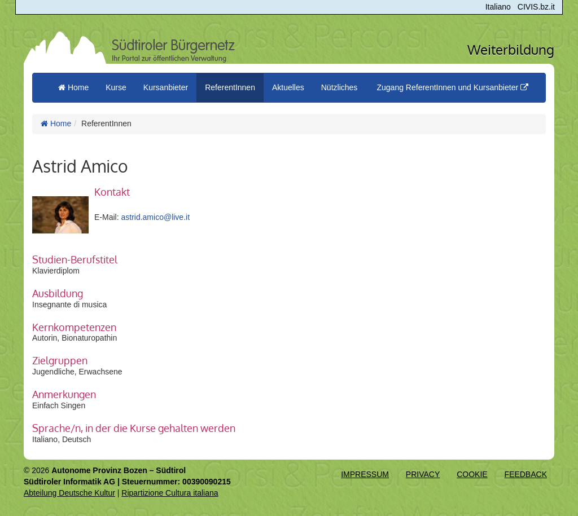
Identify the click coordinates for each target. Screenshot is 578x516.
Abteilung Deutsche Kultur (69, 492)
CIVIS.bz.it (536, 6)
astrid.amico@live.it (155, 217)
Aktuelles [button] (288, 87)
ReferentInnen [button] (230, 87)
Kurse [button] (116, 87)
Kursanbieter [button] (165, 87)
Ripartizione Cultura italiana (169, 492)
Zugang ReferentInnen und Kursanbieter (452, 87)
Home (56, 123)
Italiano (498, 6)
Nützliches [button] (339, 87)
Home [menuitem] (73, 87)
